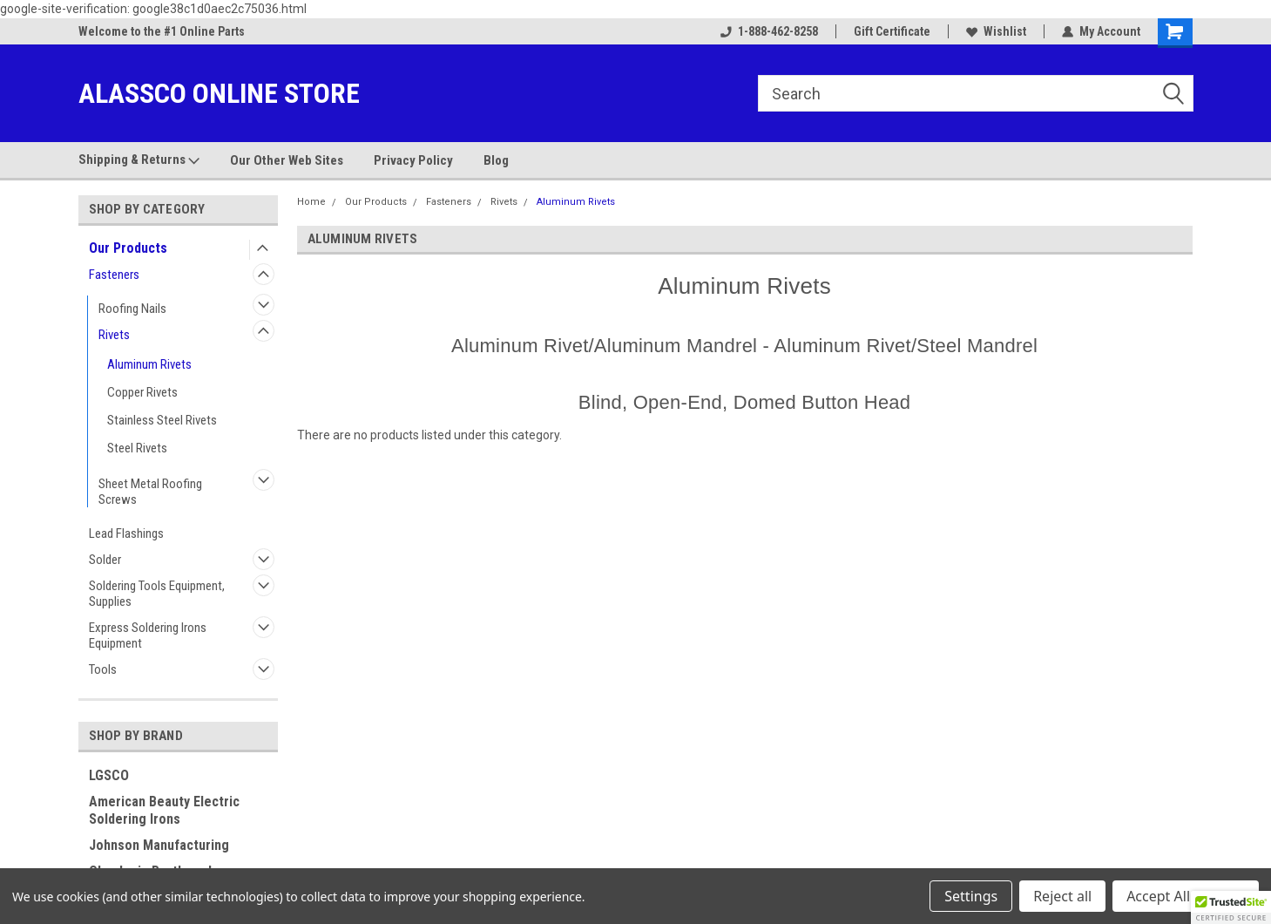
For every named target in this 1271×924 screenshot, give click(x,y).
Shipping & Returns (138, 160)
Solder (105, 559)
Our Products (128, 248)
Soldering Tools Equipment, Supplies (157, 593)
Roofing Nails (132, 308)
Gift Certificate (892, 31)
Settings (970, 896)
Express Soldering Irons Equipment (147, 635)
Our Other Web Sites (286, 160)
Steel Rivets (137, 448)
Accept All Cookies (1185, 896)
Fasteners (114, 274)
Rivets (114, 335)
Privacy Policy (413, 160)
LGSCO (109, 775)
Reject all (1062, 896)
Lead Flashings (126, 533)
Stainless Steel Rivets (162, 420)
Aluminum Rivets (149, 364)
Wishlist (996, 31)
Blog (496, 160)
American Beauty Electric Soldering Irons (164, 810)
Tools (103, 669)
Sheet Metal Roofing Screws (150, 491)
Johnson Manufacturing (159, 845)
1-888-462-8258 (769, 31)
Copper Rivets (142, 392)
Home (311, 201)
